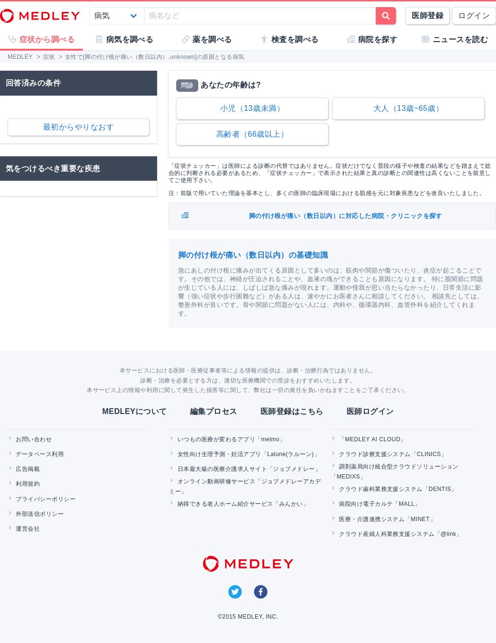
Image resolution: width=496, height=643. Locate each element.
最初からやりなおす (78, 127)
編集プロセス (213, 411)
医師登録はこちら (292, 411)
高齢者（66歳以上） (252, 134)
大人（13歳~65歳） (408, 108)
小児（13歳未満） (252, 108)
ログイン (474, 15)
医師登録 (427, 15)
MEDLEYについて (134, 411)
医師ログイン (370, 411)
